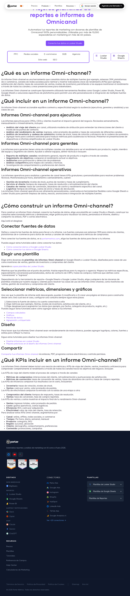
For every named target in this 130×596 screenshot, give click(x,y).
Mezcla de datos (14, 318)
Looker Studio (13, 494)
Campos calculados (15, 313)
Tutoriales (10, 556)
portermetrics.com (51, 239)
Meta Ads (52, 483)
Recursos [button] (71, 6)
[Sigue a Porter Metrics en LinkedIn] (8, 454)
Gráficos (10, 315)
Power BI (11, 503)
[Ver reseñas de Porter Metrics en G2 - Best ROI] (22, 464)
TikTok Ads (53, 511)
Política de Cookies (56, 584)
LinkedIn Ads (54, 506)
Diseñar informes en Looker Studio (22, 341)
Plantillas (58, 6)
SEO (55, 60)
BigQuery (11, 486)
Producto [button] (46, 6)
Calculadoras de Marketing (18, 570)
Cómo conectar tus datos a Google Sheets (27, 250)
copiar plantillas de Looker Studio (28, 266)
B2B (64, 54)
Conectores (53, 477)
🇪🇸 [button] (22, 6)
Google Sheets (14, 499)
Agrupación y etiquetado (18, 320)
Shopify (51, 497)
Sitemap (75, 584)
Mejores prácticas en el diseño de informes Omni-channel (33, 344)
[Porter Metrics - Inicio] (12, 5)
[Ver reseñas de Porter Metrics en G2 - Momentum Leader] (11, 464)
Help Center (11, 565)
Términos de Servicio (15, 584)
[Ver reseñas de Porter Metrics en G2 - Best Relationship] (34, 464)
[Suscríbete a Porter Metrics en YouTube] (14, 454)
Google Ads (53, 488)
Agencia (76, 54)
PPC (16, 54)
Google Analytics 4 (56, 516)
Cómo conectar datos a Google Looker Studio (28, 247)
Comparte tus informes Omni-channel (19, 354)
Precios (34, 6)
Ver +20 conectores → (56, 520)
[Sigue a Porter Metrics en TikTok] (20, 454)
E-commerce (50, 54)
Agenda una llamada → (112, 6)
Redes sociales (31, 54)
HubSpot (52, 502)
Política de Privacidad (36, 584)
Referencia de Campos (16, 560)
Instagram (53, 492)
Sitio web (42, 60)
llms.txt (85, 584)
